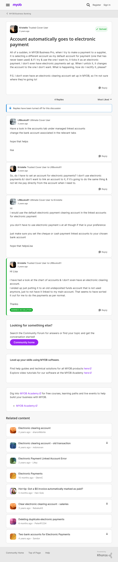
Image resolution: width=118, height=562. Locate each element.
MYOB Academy (29, 393)
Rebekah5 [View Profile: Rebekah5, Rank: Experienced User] (38, 508)
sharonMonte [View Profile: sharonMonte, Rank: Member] (39, 432)
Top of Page (34, 552)
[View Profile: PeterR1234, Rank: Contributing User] (13, 521)
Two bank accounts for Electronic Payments (44, 534)
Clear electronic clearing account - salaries (43, 504)
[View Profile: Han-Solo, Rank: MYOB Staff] (13, 491)
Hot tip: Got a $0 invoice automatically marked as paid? (50, 488)
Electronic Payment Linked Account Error (42, 458)
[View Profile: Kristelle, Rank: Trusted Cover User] (14, 29)
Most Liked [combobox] (105, 99)
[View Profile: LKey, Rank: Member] (13, 461)
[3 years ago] (24, 508)
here (86, 368)
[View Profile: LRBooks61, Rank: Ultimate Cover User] (13, 122)
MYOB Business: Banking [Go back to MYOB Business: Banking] (18, 13)
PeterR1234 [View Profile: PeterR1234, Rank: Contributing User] (40, 523)
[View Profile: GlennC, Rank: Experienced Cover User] (13, 476)
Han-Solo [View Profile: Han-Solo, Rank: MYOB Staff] (39, 493)
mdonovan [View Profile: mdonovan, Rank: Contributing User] (38, 447)
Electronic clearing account (34, 428)
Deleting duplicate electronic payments (41, 519)
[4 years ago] (24, 447)
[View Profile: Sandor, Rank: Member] (13, 537)
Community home (24, 342)
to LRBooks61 (54, 167)
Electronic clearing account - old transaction (44, 443)
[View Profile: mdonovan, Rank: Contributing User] (13, 445)
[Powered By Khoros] (104, 554)
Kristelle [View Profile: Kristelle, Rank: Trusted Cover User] (23, 27)
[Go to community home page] (17, 5)
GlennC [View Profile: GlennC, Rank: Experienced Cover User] (39, 477)
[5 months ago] (25, 492)
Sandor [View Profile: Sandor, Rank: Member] (36, 538)
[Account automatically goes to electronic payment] (34, 123)
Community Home (15, 552)
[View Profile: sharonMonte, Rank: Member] (13, 430)
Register (97, 5)
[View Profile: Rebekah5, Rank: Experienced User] (13, 506)
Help (47, 552)
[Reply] (103, 88)
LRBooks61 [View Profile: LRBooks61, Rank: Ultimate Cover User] (23, 120)
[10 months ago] (25, 477)
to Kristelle (56, 200)
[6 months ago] (25, 523)
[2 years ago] (24, 432)
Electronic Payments (30, 473)
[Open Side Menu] (7, 5)
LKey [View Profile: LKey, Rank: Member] (35, 462)
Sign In (107, 5)
